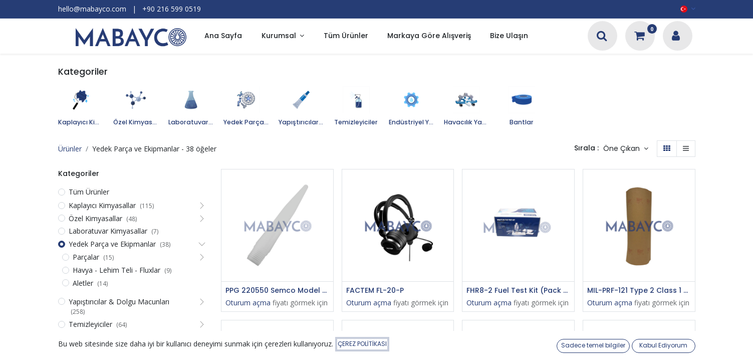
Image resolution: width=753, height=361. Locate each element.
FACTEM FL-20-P (375, 290)
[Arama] (602, 37)
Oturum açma (248, 302)
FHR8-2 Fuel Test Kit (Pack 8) (518, 290)
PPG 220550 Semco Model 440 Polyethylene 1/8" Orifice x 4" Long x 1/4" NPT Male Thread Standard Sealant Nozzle (277, 290)
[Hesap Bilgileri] (676, 37)
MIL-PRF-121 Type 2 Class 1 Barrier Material (639, 290)
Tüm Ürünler (89, 192)
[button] (626, 148)
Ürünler (70, 148)
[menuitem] (223, 36)
